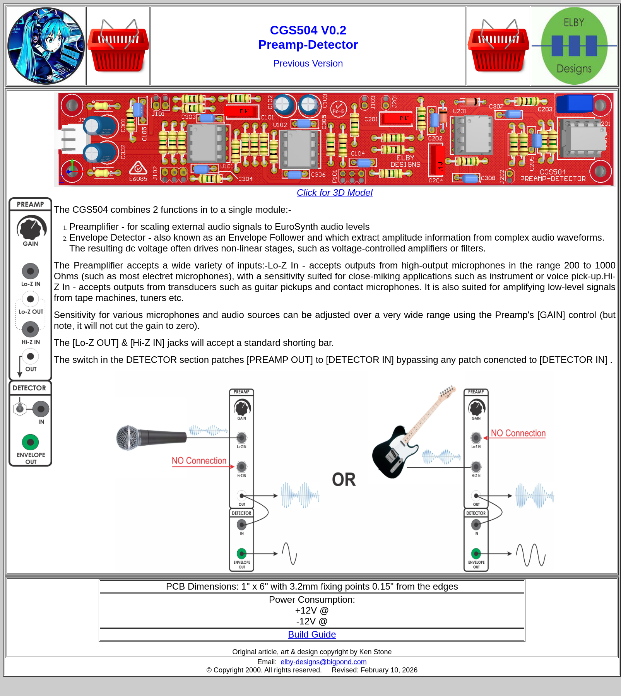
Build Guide (312, 634)
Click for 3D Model (335, 192)
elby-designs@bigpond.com (323, 662)
